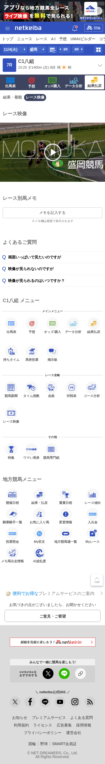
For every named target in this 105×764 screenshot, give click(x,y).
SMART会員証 (64, 744)
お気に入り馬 (39, 516)
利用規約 (21, 725)
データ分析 (73, 82)
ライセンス (42, 725)
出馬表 (10, 82)
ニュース (24, 39)
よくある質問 (81, 717)
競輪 (94, 28)
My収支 (39, 535)
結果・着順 (12, 97)
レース (41, 39)
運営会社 (73, 733)
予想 (63, 39)
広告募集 (64, 725)
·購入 (53, 82)
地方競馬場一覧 (65, 535)
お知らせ (19, 717)
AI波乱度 (39, 555)
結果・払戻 (39, 496)
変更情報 (65, 516)
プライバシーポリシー (43, 733)
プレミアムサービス (49, 717)
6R (65, 49)
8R (76, 49)
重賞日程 (65, 496)
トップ (7, 39)
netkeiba (28, 28)
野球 (44, 744)
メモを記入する (52, 212)
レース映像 (35, 97)
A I (53, 39)
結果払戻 (94, 82)
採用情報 (83, 725)
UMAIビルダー (82, 39)
